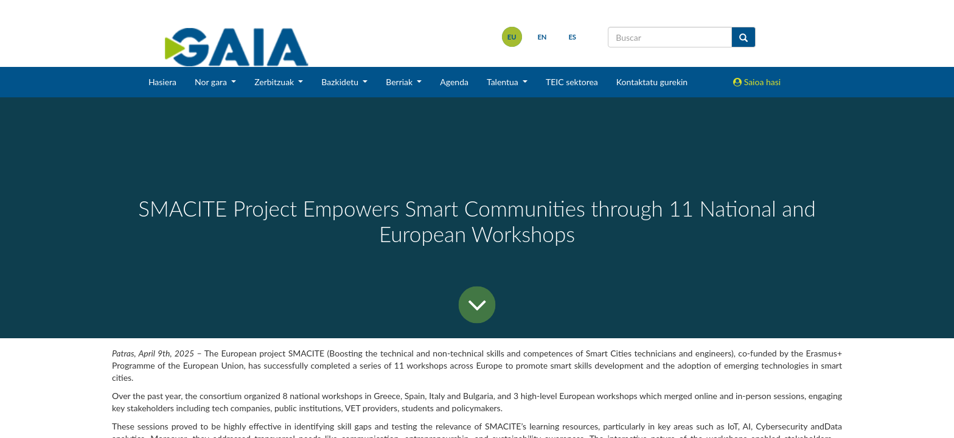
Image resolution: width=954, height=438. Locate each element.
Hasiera (162, 82)
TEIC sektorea (572, 82)
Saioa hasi (757, 82)
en (541, 37)
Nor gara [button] (212, 82)
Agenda (454, 82)
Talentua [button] (503, 82)
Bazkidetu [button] (340, 82)
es (572, 37)
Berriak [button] (400, 82)
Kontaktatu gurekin (652, 82)
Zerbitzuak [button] (275, 82)
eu (512, 37)
